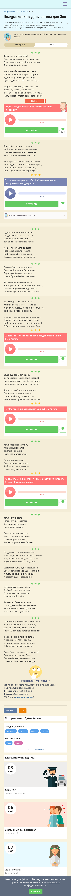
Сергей (45, 731)
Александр (11, 731)
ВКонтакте (10, 711)
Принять (35, 891)
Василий (23, 731)
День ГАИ (10, 789)
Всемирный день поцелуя (20, 829)
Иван (9, 743)
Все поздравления (36, 749)
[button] (10, 119)
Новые (51, 44)
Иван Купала (13, 869)
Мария (18, 743)
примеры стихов (24, 697)
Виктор (34, 731)
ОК (23, 711)
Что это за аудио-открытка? (20, 215)
